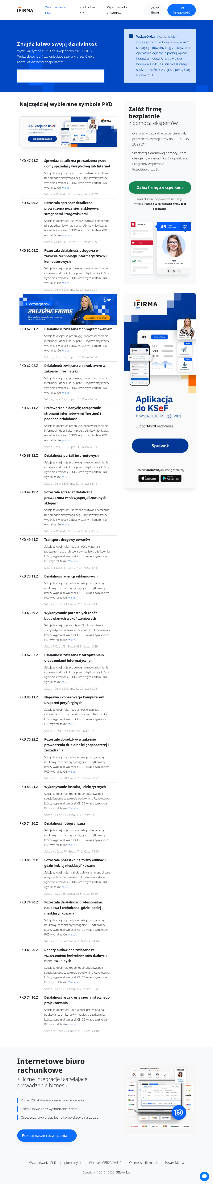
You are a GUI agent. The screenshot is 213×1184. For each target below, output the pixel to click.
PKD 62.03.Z (28, 655)
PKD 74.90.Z (28, 902)
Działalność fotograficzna (64, 823)
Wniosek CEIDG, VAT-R (105, 1162)
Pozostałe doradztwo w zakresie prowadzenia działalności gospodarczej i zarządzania (76, 745)
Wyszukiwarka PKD (55, 10)
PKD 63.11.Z (28, 408)
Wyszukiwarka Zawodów (117, 10)
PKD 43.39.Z (28, 613)
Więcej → (67, 187)
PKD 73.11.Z (28, 576)
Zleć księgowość (181, 10)
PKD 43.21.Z (28, 787)
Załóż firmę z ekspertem (160, 187)
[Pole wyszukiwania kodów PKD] (60, 76)
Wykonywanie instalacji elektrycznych (75, 787)
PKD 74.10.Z (28, 997)
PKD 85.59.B (28, 860)
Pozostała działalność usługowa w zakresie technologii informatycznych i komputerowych (75, 256)
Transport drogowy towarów (67, 539)
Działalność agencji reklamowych (71, 576)
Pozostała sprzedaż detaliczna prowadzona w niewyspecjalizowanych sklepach (75, 497)
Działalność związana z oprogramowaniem (78, 329)
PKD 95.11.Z (28, 697)
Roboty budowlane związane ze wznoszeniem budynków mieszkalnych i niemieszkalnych (76, 955)
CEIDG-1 (88, 51)
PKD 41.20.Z (28, 950)
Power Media (174, 1162)
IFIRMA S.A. (123, 1172)
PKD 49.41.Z (28, 539)
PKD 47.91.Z (28, 160)
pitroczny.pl (72, 1162)
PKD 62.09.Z (28, 250)
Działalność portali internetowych (71, 455)
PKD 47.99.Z (28, 203)
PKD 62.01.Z (28, 329)
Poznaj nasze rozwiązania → (47, 1135)
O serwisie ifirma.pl (143, 1162)
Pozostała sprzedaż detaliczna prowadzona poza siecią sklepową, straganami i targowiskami (72, 208)
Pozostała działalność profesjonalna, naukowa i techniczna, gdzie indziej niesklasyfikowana (73, 907)
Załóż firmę (155, 10)
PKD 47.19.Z (28, 492)
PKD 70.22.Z (28, 739)
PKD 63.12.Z (28, 455)
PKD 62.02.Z (28, 366)
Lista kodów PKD (86, 10)
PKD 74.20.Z (28, 823)
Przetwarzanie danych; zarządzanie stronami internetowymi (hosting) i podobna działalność (72, 413)
